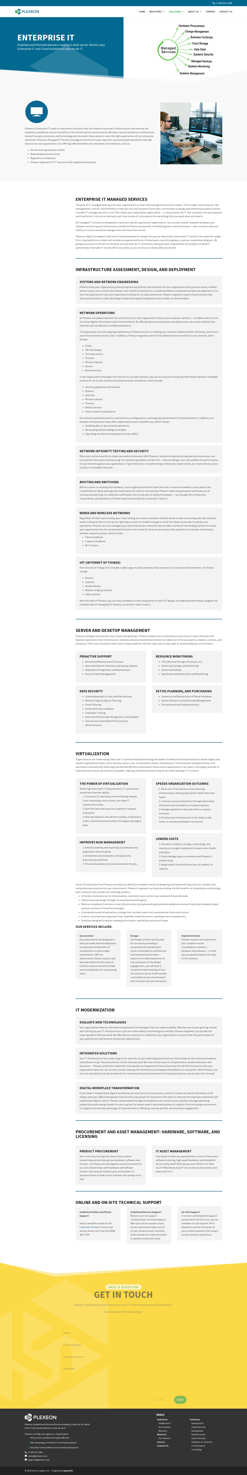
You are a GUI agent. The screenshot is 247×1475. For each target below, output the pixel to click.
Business (163, 1430)
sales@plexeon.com (37, 1456)
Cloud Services (199, 1427)
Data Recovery (198, 1434)
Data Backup (197, 1430)
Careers (210, 12)
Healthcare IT (165, 1423)
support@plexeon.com (39, 1459)
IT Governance (198, 1445)
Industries (155, 12)
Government (164, 1427)
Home (142, 12)
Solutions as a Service (202, 1442)
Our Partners (165, 1438)
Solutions (175, 12)
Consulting (196, 1449)
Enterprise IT (198, 1423)
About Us (193, 12)
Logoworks (67, 1470)
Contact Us (225, 12)
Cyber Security (199, 1438)
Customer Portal (89, 1227)
